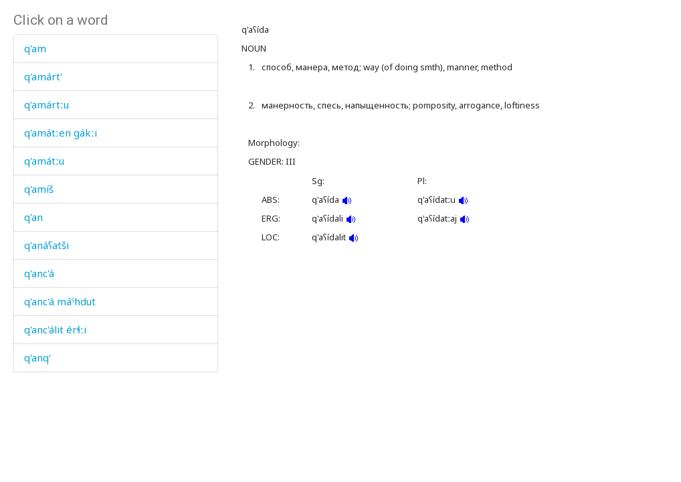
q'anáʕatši (46, 245)
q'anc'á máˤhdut (60, 301)
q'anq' (37, 357)
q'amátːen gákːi (60, 132)
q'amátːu (44, 160)
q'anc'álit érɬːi (55, 329)
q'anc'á (39, 273)
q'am (35, 48)
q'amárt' (43, 76)
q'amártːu (46, 104)
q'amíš (39, 188)
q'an (33, 217)
